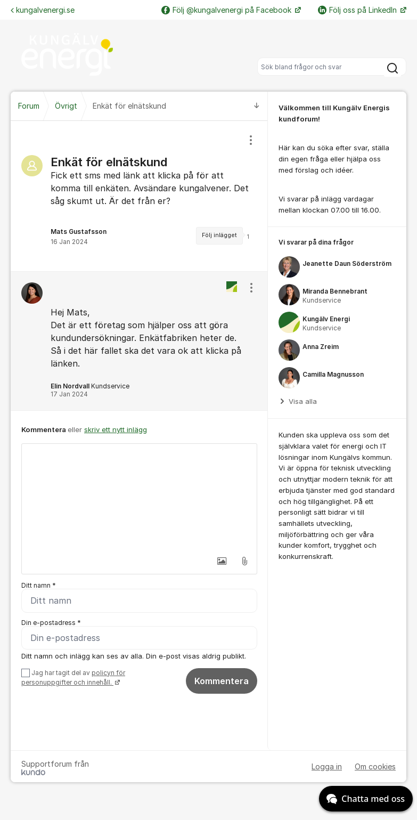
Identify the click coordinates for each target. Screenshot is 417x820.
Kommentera (221, 681)
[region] (139, 196)
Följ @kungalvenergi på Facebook (227, 9)
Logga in (327, 767)
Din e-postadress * (51, 623)
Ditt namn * (38, 585)
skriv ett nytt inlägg (115, 429)
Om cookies (375, 767)
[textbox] (139, 497)
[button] (222, 561)
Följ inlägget (219, 235)
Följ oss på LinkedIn (358, 9)
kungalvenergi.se (43, 9)
